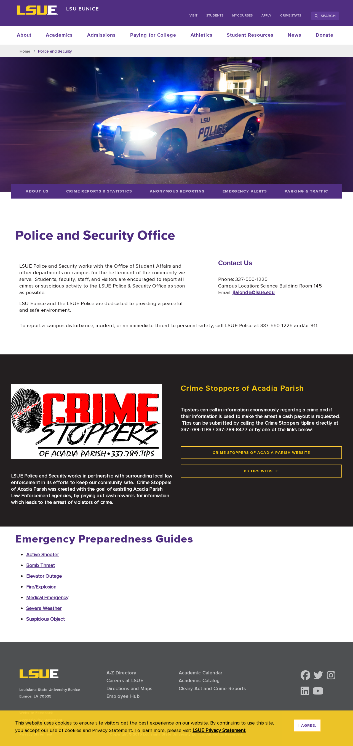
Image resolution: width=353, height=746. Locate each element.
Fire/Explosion (41, 586)
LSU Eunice (82, 9)
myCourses (242, 15)
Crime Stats (290, 15)
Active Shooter (42, 554)
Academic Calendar (201, 673)
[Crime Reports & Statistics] (99, 191)
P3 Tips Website (261, 471)
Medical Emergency (47, 597)
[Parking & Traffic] (309, 191)
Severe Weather (43, 608)
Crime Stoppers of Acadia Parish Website (261, 453)
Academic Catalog (199, 680)
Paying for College (153, 35)
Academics (59, 35)
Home (25, 51)
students (215, 15)
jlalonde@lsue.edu (254, 292)
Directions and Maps (129, 688)
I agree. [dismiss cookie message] (307, 726)
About (24, 35)
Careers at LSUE (124, 680)
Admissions (101, 35)
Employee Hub (123, 696)
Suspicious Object (45, 618)
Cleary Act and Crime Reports (212, 688)
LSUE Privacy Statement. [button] (219, 730)
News (294, 35)
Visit (193, 15)
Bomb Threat (40, 565)
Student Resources (250, 35)
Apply (266, 15)
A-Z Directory (121, 673)
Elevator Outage (44, 576)
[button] (305, 675)
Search (325, 15)
